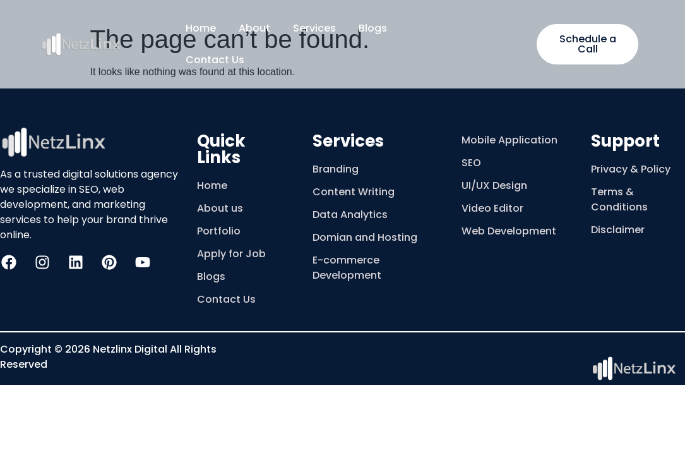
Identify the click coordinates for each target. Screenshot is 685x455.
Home (201, 28)
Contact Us (215, 59)
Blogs (373, 28)
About (254, 28)
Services (314, 28)
